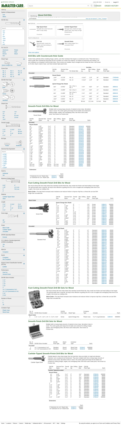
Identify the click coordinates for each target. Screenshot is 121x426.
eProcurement (47, 423)
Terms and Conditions (104, 423)
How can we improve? (91, 18)
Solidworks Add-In (37, 423)
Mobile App (28, 423)
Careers (21, 423)
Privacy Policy (116, 423)
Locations (8, 423)
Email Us (107, 2)
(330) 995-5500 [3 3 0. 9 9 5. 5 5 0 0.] (97, 2)
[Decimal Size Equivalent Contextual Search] (13, 151)
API (54, 423)
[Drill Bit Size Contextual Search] (13, 28)
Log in (115, 2)
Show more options (33, 52)
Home (2, 423)
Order (98, 6)
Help (58, 423)
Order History (111, 6)
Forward (104, 18)
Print (100, 18)
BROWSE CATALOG (8, 2)
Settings (63, 423)
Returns (15, 423)
